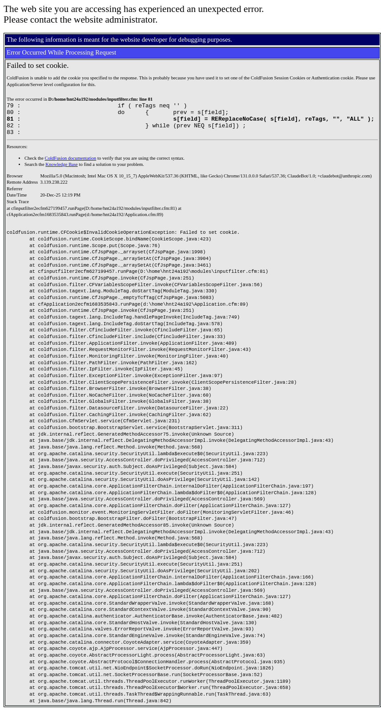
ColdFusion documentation (70, 164)
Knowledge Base (61, 171)
